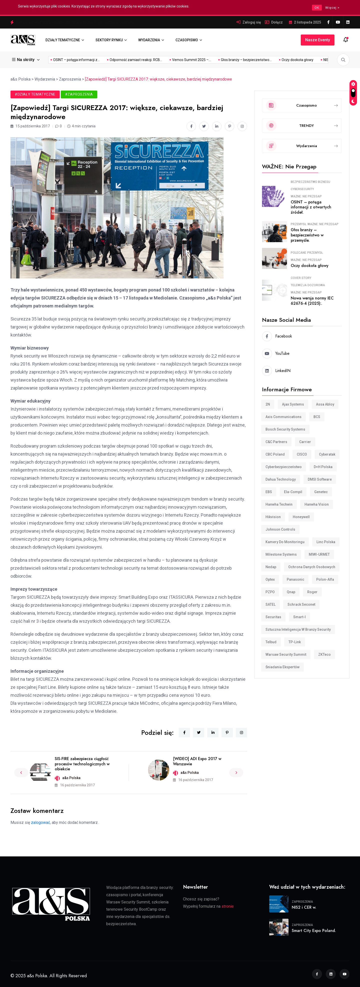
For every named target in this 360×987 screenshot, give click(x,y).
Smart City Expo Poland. (314, 930)
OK (316, 8)
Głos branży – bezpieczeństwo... (181, 60)
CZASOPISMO (187, 40)
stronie (228, 906)
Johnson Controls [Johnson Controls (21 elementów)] (280, 529)
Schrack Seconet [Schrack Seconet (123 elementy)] (301, 604)
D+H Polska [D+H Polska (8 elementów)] (323, 467)
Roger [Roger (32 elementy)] (312, 592)
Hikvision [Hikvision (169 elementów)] (273, 517)
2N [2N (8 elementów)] (268, 404)
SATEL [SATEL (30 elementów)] (271, 604)
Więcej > (332, 8)
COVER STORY (301, 277)
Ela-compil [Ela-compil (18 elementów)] (293, 492)
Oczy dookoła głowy (232, 60)
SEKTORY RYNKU (109, 40)
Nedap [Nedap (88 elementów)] (271, 567)
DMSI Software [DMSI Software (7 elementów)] (320, 479)
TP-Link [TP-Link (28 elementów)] (294, 642)
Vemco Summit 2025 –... (126, 60)
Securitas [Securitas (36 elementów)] (273, 617)
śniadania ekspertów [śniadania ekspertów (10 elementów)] (283, 667)
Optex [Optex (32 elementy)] (270, 579)
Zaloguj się (251, 22)
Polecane (298, 252)
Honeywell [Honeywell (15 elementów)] (301, 517)
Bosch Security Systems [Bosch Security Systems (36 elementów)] (285, 429)
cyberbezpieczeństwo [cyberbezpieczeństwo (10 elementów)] (284, 467)
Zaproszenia (302, 901)
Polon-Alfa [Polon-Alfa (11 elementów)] (325, 579)
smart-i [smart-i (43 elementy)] (299, 617)
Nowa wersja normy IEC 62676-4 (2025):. (312, 300)
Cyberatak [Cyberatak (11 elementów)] (327, 454)
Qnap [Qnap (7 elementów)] (291, 592)
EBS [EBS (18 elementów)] (269, 492)
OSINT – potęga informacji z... (313, 60)
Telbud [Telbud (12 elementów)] (271, 642)
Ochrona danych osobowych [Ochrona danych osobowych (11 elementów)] (311, 567)
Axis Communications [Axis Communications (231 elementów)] (284, 417)
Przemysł (298, 224)
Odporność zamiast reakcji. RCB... (70, 60)
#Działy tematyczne (35, 94)
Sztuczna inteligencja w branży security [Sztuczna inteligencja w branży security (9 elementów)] (298, 629)
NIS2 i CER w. (304, 907)
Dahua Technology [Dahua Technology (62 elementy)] (281, 479)
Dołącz (277, 22)
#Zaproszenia (79, 94)
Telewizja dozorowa (308, 285)
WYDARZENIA (149, 40)
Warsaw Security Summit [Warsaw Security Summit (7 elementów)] (286, 654)
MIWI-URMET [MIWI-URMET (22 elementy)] (319, 554)
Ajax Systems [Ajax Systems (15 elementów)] (293, 404)
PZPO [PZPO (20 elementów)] (270, 592)
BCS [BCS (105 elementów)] (317, 417)
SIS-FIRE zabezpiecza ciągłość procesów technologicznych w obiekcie (82, 764)
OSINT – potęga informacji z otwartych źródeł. (311, 207)
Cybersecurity (302, 189)
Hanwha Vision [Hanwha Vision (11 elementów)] (316, 504)
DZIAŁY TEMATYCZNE (63, 40)
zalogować (40, 822)
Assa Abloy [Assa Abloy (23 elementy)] (325, 404)
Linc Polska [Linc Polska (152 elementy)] (325, 542)
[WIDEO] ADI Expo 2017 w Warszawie (197, 761)
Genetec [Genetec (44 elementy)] (321, 492)
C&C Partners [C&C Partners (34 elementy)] (276, 442)
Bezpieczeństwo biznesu (310, 181)
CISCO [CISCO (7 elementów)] (302, 454)
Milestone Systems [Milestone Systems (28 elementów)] (281, 554)
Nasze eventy (317, 40)
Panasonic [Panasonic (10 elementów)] (295, 579)
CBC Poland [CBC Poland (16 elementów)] (275, 454)
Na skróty (24, 59)
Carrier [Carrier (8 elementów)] (305, 442)
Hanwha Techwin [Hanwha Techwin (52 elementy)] (279, 504)
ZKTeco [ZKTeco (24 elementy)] (324, 654)
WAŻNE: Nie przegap (306, 196)
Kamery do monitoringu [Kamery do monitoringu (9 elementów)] (285, 542)
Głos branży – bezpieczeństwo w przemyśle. (307, 235)
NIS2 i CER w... (269, 60)
